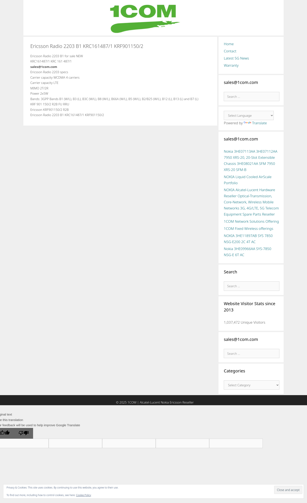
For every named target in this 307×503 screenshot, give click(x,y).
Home (229, 43)
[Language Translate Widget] (249, 115)
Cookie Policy (83, 495)
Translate (255, 122)
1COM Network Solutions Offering (251, 221)
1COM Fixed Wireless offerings (248, 228)
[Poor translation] (23, 433)
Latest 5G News (236, 58)
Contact (230, 51)
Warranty (231, 65)
